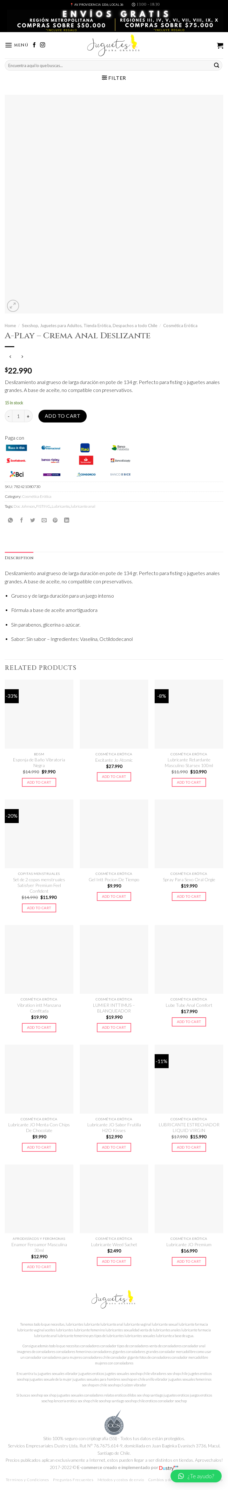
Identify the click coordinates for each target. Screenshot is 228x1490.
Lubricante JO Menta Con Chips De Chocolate (39, 1127)
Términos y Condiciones (27, 1479)
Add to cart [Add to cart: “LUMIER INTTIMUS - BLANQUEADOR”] (114, 1027)
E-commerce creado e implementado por (127, 1467)
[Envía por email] (44, 520)
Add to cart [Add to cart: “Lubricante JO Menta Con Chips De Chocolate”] (39, 1147)
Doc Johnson (24, 506)
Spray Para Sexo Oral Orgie (189, 879)
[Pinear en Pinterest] (55, 520)
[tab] (19, 558)
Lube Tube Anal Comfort (189, 1005)
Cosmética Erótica (180, 325)
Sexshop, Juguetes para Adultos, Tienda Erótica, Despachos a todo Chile (89, 325)
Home (10, 325)
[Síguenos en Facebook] (34, 45)
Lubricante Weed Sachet (114, 1244)
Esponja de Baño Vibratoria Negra (39, 762)
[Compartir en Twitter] (33, 520)
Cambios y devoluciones (169, 1479)
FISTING (43, 506)
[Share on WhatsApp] (10, 520)
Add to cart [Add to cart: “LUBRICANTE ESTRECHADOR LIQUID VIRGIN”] (189, 1147)
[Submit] (216, 65)
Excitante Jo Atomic (114, 760)
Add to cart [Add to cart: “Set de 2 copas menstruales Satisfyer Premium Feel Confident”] (39, 908)
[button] (196, 1476)
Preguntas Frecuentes (73, 1479)
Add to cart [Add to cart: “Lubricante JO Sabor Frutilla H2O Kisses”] (114, 1147)
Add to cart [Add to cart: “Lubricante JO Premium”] (189, 1261)
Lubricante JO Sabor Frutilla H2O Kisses (114, 1127)
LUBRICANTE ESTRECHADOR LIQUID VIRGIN (189, 1127)
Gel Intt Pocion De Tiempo (114, 879)
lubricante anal (83, 506)
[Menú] (16, 45)
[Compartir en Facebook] (22, 520)
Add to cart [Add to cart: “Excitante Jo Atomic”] (114, 776)
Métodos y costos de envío (120, 1479)
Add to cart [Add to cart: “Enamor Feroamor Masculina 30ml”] (39, 1267)
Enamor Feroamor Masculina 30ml (39, 1247)
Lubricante (61, 506)
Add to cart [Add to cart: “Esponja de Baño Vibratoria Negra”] (39, 782)
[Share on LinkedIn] (67, 520)
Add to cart (62, 416)
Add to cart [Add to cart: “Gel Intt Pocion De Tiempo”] (114, 896)
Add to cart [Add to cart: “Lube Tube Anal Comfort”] (189, 1022)
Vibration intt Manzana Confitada (39, 1007)
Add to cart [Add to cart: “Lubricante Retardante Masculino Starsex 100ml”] (189, 782)
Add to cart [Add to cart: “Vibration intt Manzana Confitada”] (39, 1027)
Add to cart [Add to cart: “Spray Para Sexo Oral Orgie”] (189, 896)
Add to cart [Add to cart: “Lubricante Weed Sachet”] (114, 1261)
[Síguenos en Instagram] (42, 45)
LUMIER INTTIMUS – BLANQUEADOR (114, 1007)
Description (19, 558)
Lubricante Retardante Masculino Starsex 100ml (189, 762)
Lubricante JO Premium (188, 1244)
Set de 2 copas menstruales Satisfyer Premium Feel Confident (39, 885)
